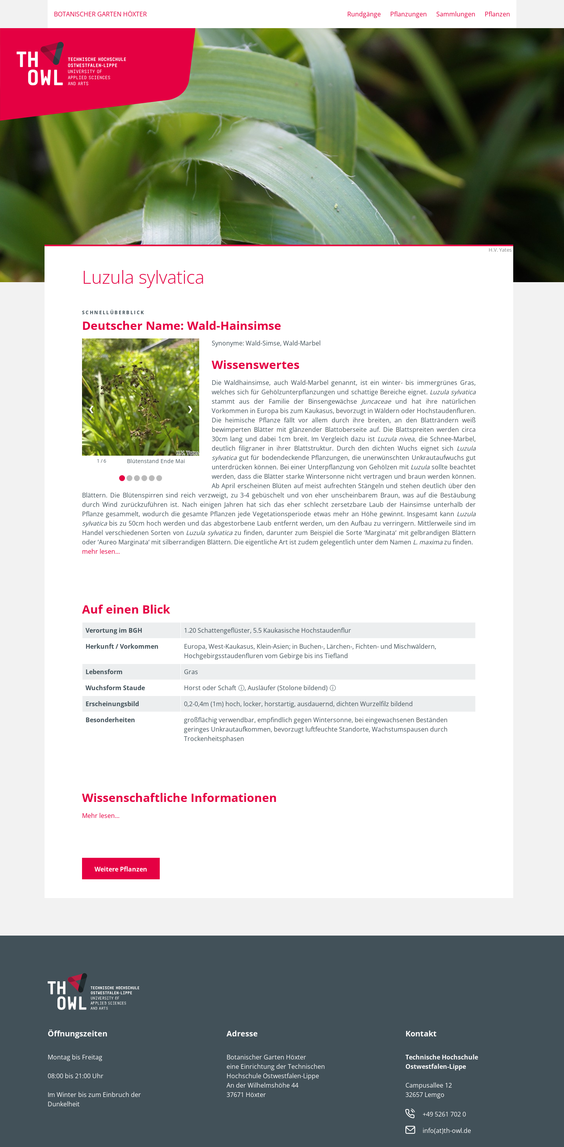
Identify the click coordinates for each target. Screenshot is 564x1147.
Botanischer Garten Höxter (100, 14)
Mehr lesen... (101, 815)
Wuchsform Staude (115, 688)
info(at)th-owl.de (447, 1130)
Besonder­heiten (110, 720)
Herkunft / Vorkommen (122, 646)
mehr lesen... (101, 551)
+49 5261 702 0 (444, 1114)
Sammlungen (455, 14)
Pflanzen (497, 14)
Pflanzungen (408, 14)
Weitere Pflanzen (121, 869)
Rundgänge (364, 14)
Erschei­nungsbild (112, 704)
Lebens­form (104, 671)
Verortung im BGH (114, 630)
